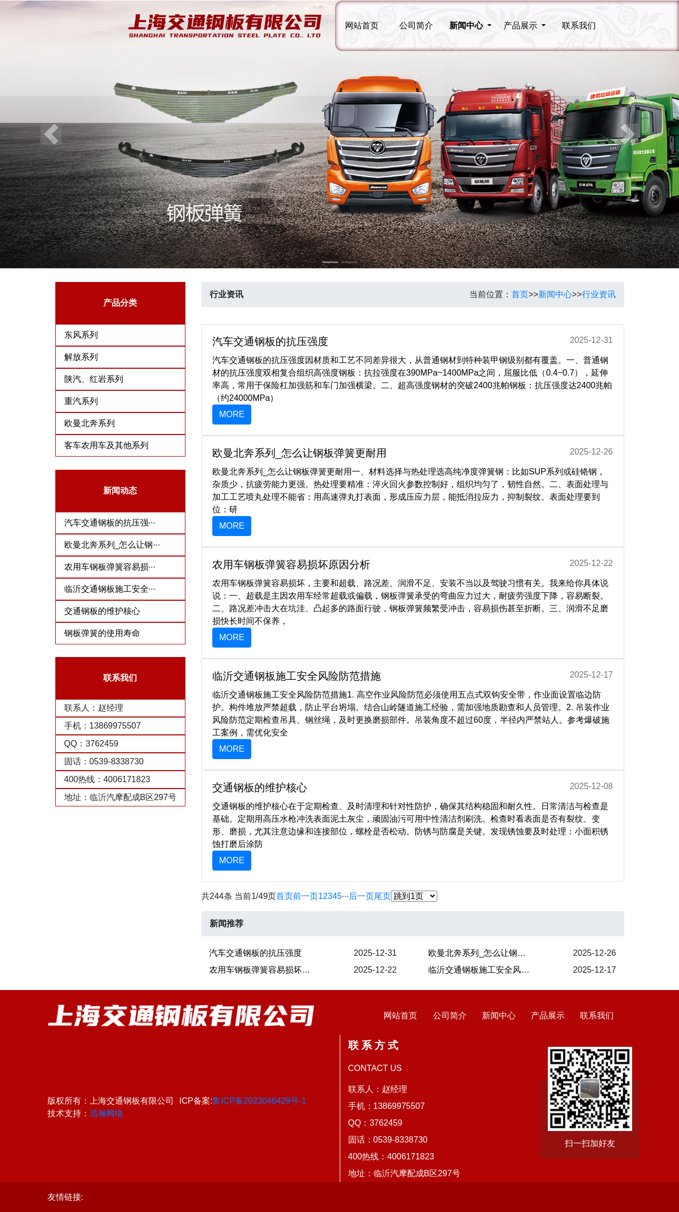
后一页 (361, 896)
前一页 (305, 896)
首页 (519, 294)
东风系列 (81, 334)
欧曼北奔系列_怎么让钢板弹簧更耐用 (483, 952)
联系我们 (579, 25)
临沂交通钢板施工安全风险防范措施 (483, 969)
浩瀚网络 (106, 1113)
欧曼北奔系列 (89, 423)
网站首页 (362, 25)
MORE (231, 414)
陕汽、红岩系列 (93, 379)
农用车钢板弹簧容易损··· (109, 566)
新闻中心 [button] (467, 25)
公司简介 (416, 25)
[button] (51, 134)
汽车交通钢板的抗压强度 (255, 952)
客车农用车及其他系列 (106, 445)
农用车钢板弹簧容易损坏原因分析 (264, 969)
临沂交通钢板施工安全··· (109, 588)
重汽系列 (81, 401)
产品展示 (548, 1015)
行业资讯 (599, 294)
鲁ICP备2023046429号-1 (259, 1100)
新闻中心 (555, 294)
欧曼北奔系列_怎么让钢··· (112, 544)
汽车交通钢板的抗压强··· (109, 522)
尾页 (382, 896)
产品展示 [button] (521, 25)
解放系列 (81, 356)
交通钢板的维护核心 (102, 611)
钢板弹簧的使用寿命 (102, 633)
